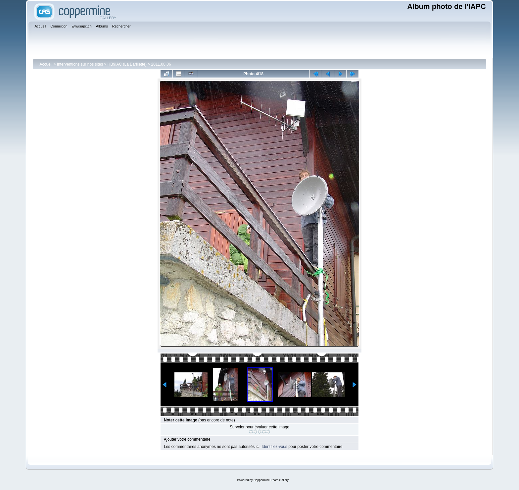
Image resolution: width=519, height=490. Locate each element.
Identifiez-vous (274, 446)
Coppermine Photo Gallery (271, 480)
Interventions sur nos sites (80, 64)
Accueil (45, 64)
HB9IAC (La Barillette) (127, 64)
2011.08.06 (161, 64)
